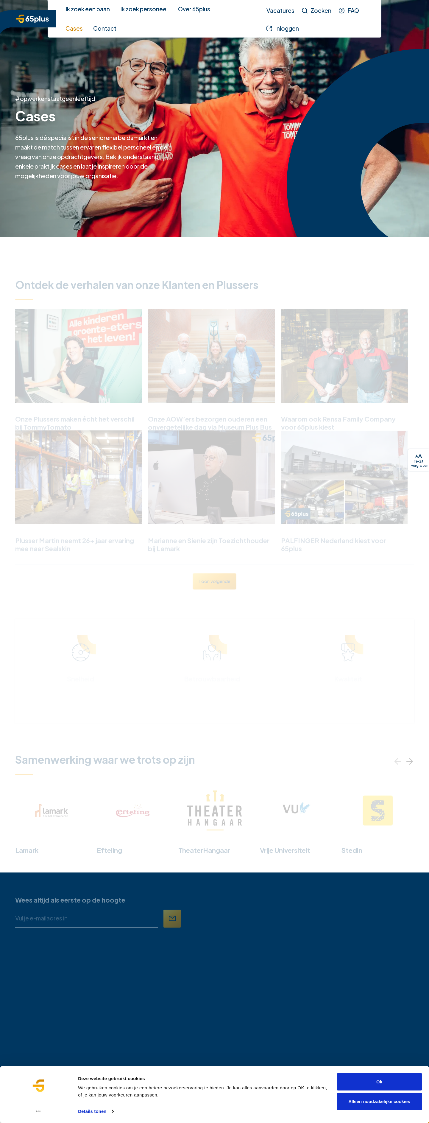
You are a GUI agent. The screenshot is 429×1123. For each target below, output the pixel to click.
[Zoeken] (316, 10)
